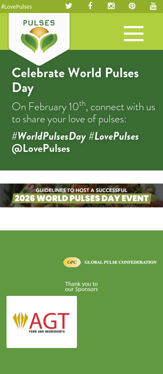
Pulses (39, 40)
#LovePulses (16, 6)
